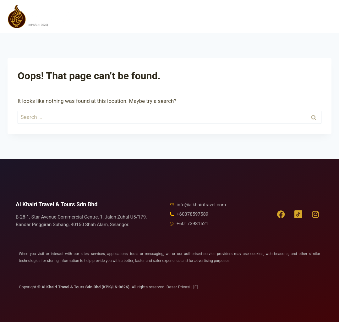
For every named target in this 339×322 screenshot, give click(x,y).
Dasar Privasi (179, 287)
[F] (195, 287)
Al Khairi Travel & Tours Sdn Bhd (56, 204)
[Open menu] (323, 16)
